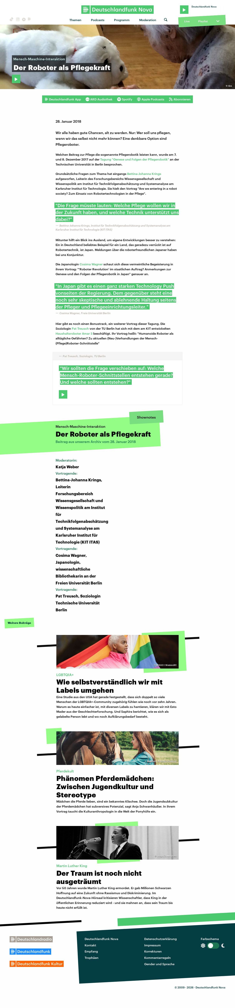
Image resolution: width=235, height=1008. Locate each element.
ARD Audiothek (99, 99)
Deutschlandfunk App (62, 99)
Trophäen (91, 957)
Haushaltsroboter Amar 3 (74, 333)
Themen (75, 20)
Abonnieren (180, 99)
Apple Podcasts (150, 99)
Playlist (203, 21)
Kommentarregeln (157, 957)
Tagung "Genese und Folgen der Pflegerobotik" (134, 159)
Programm (122, 20)
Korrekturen (153, 951)
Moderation (147, 20)
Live (187, 21)
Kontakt (90, 945)
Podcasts (97, 20)
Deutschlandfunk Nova (101, 939)
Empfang (91, 951)
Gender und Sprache (159, 964)
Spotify (124, 99)
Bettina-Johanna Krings (144, 173)
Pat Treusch (80, 328)
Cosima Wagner (91, 264)
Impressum (152, 945)
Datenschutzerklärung (160, 939)
